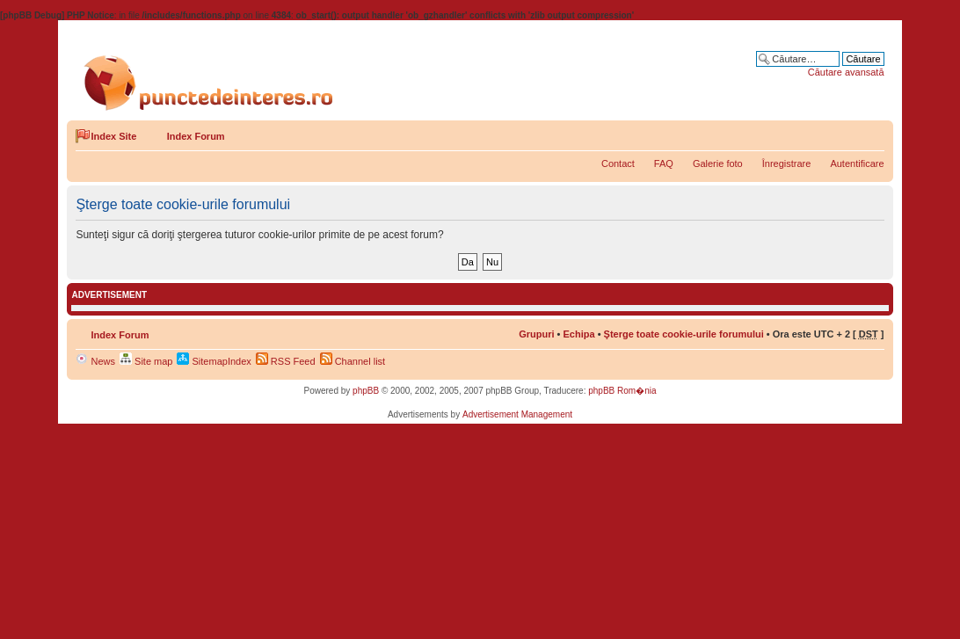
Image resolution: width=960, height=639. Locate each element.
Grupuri (536, 334)
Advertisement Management (517, 414)
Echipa (579, 334)
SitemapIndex (214, 361)
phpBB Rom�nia (622, 391)
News (95, 361)
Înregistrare (786, 163)
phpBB (366, 391)
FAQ (663, 163)
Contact (618, 163)
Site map (146, 361)
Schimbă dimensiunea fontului (871, 133)
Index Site (113, 136)
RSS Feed (286, 361)
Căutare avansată (846, 72)
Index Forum (196, 136)
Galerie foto (718, 163)
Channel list (353, 361)
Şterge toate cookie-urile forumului (684, 334)
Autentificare (857, 163)
